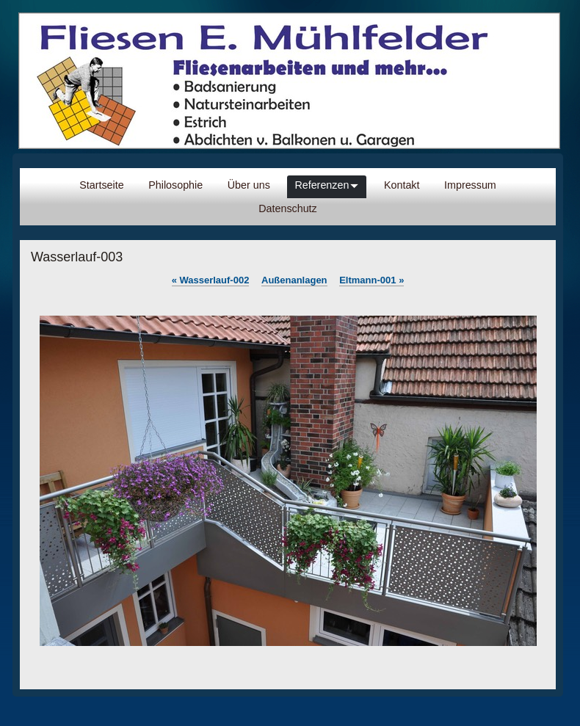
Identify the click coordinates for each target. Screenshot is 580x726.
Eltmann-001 (371, 280)
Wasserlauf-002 (211, 280)
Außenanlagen (294, 280)
